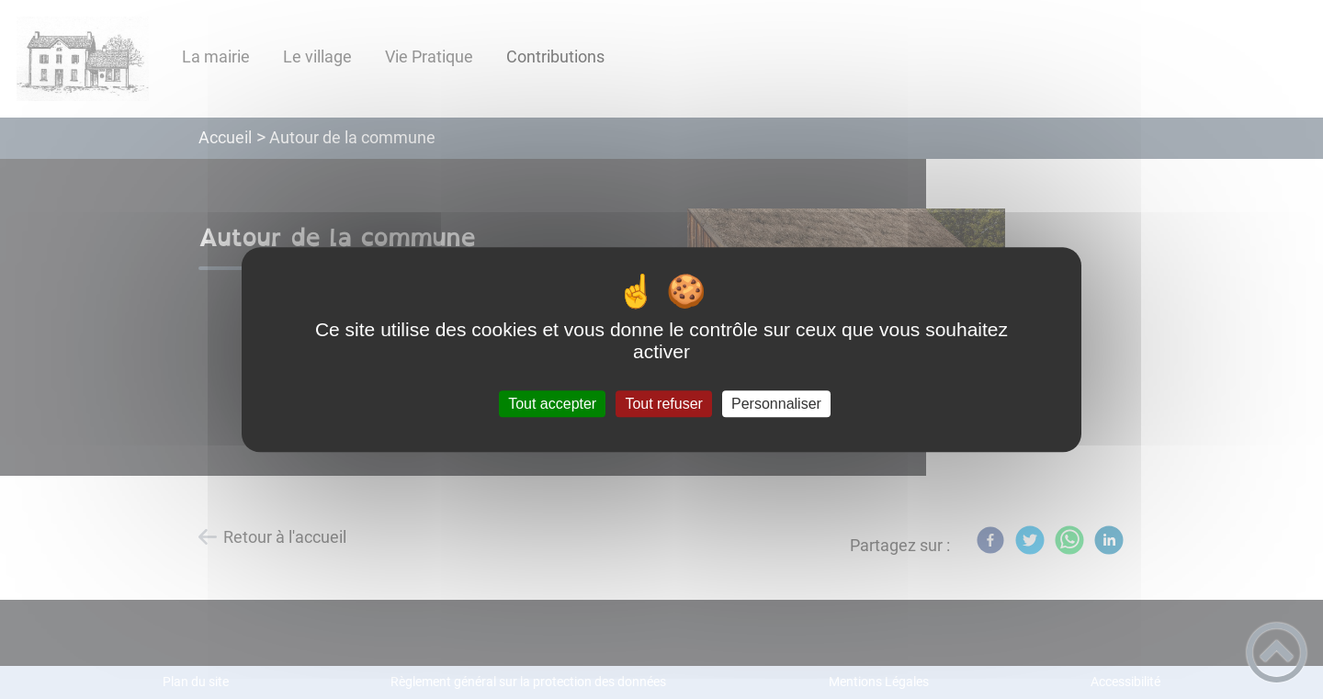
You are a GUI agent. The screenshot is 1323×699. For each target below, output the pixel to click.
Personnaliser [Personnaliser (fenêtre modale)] (776, 404)
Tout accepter (552, 404)
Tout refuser (663, 404)
